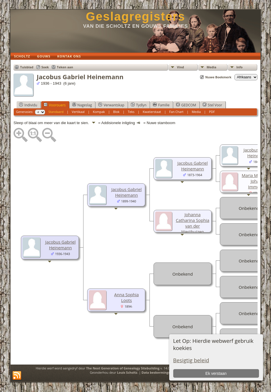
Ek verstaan (216, 373)
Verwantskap (111, 105)
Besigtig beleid (191, 360)
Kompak (99, 112)
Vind (180, 67)
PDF (212, 112)
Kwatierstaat (152, 112)
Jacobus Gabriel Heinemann (60, 244)
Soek (45, 67)
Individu (28, 105)
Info (239, 67)
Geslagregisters (135, 16)
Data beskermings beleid (161, 372)
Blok (116, 112)
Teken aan (65, 67)
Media (211, 67)
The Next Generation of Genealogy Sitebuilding (123, 368)
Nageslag (82, 105)
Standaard (55, 112)
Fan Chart (176, 112)
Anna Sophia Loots (126, 297)
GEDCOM (186, 105)
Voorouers (54, 105)
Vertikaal (78, 112)
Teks (131, 112)
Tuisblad (26, 67)
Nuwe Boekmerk (218, 77)
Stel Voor (212, 105)
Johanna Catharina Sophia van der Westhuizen (192, 223)
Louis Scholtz (127, 372)
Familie (161, 105)
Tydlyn (138, 105)
